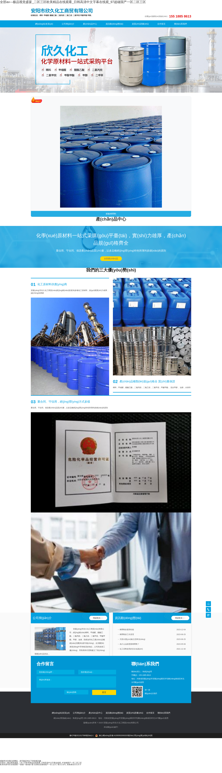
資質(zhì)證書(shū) (140, 24)
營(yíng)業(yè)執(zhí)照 (143, 735)
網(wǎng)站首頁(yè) (44, 24)
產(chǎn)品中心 (90, 24)
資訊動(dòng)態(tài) (114, 24)
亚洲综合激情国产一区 (43, 764)
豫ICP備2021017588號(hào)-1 (81, 735)
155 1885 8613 (180, 16)
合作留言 (161, 24)
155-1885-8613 (145, 675)
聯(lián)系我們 (180, 24)
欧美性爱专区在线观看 (9, 764)
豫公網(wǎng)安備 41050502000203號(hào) (114, 735)
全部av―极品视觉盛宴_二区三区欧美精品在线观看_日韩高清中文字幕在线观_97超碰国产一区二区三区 (73, 2)
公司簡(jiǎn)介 (68, 24)
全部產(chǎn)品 (111, 258)
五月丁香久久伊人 (59, 764)
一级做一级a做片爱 (26, 764)
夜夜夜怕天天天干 (74, 764)
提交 (104, 692)
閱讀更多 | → (98, 618)
